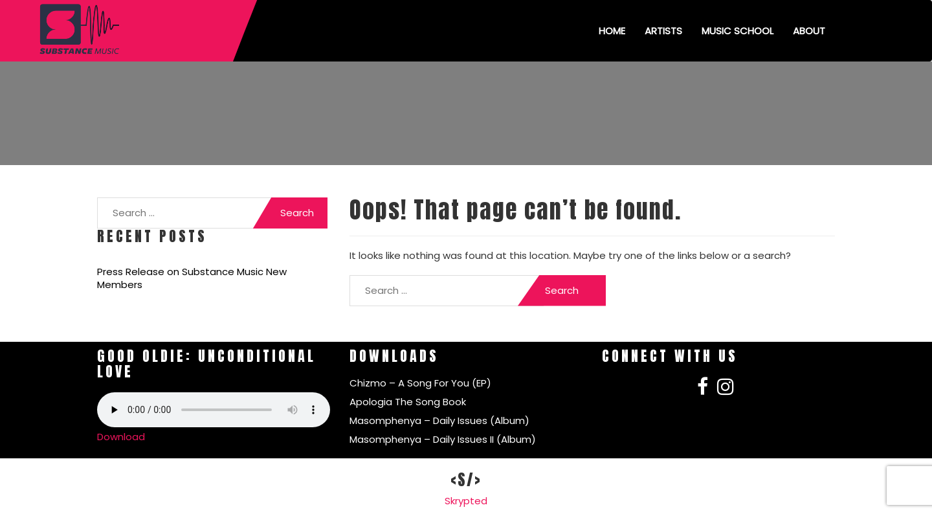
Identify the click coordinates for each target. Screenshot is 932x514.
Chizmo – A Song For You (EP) (420, 383)
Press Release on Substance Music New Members (192, 278)
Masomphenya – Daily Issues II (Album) (443, 439)
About (809, 31)
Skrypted (466, 501)
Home (612, 31)
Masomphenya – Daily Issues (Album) (439, 420)
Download (121, 436)
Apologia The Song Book (408, 401)
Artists (663, 31)
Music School (737, 31)
